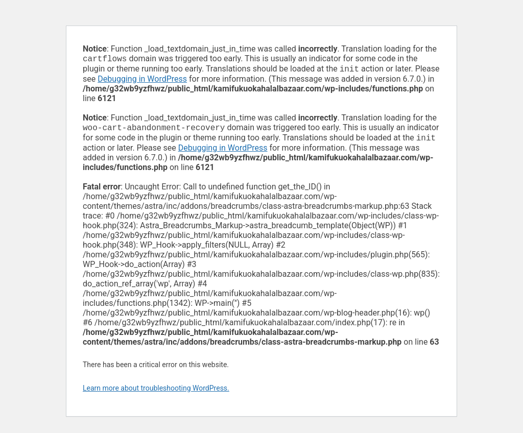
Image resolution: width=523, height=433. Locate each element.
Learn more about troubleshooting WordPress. (156, 392)
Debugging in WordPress (142, 81)
